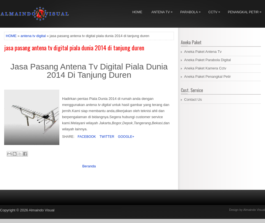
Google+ (125, 137)
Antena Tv (163, 11)
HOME (11, 36)
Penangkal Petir (246, 11)
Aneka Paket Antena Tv (203, 52)
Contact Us (193, 99)
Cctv (215, 11)
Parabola (191, 11)
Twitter (106, 137)
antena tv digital (33, 36)
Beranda (89, 166)
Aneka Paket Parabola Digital (207, 60)
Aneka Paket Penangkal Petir (207, 76)
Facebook (86, 137)
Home (137, 12)
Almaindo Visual (41, 210)
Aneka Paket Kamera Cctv (205, 68)
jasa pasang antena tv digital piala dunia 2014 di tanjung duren (74, 47)
